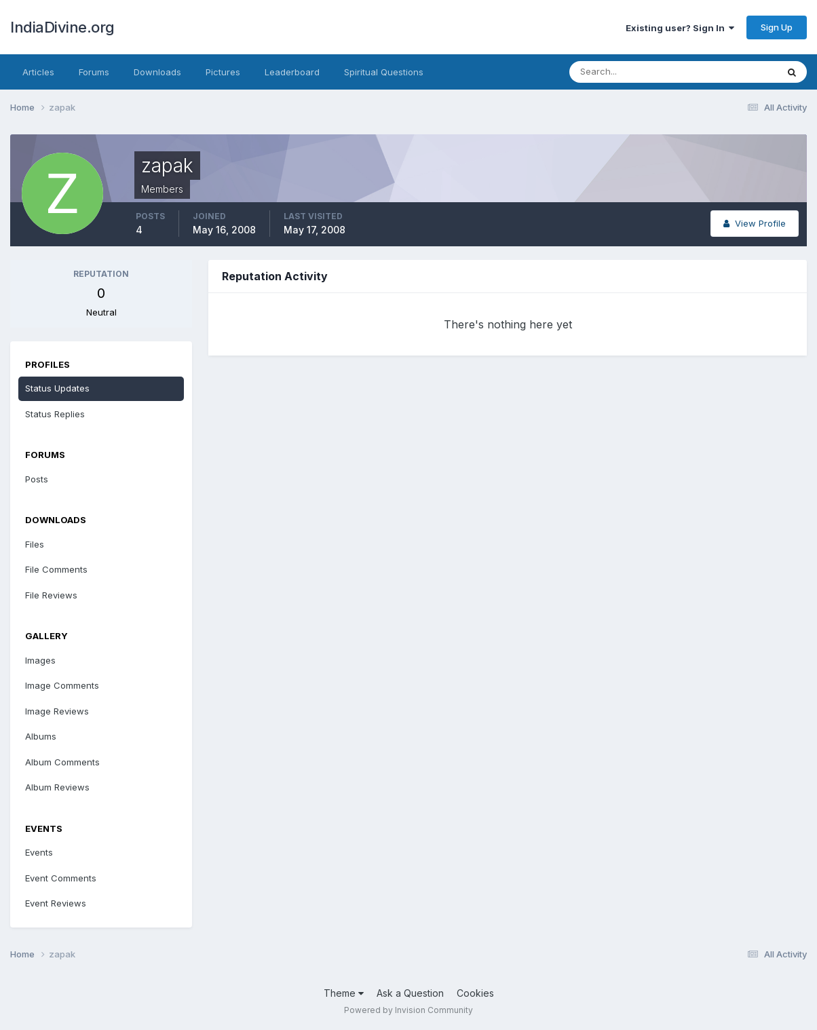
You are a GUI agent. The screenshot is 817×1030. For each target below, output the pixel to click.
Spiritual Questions (383, 71)
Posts (36, 479)
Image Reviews (57, 711)
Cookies (475, 993)
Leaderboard (292, 71)
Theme (344, 993)
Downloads (157, 71)
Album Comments (62, 762)
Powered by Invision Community (408, 1010)
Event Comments (60, 878)
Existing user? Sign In (680, 27)
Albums (40, 736)
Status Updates (57, 388)
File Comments (56, 569)
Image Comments (62, 685)
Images (40, 660)
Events (39, 852)
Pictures (223, 71)
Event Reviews (55, 903)
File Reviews (51, 595)
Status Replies (55, 413)
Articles (38, 71)
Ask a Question (410, 993)
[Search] (629, 72)
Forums (94, 71)
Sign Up (777, 27)
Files (34, 544)
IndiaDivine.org (62, 27)
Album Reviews (57, 787)
